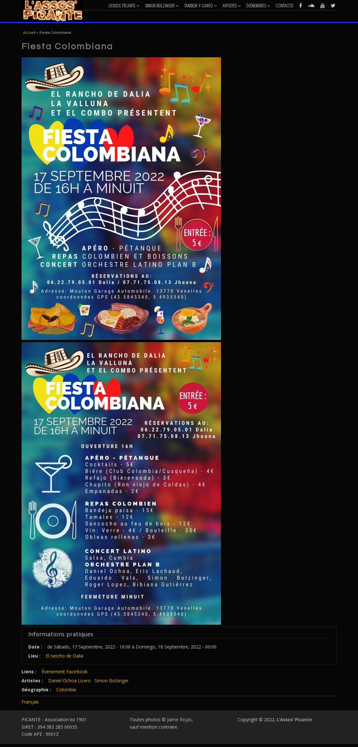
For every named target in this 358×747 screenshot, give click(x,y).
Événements (258, 5)
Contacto (284, 5)
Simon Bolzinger (162, 5)
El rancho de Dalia (64, 656)
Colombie (66, 689)
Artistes (232, 5)
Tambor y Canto (200, 5)
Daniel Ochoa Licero (69, 680)
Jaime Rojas (179, 719)
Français (30, 702)
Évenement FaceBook (64, 671)
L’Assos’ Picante (123, 5)
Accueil (29, 32)
